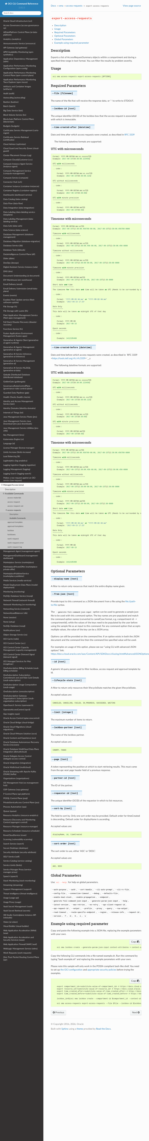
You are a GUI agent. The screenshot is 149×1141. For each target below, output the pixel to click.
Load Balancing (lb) (11, 456)
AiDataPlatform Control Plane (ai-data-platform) (20, 33)
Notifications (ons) (11, 630)
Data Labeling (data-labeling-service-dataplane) (19, 213)
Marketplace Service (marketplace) (18, 562)
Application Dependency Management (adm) (20, 60)
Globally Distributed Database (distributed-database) (16, 376)
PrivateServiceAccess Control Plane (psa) (21, 802)
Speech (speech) (10, 876)
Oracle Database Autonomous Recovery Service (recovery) (21, 743)
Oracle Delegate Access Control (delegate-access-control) (17, 757)
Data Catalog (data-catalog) (15, 199)
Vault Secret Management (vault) (17, 906)
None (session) (9, 617)
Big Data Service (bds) (13, 111)
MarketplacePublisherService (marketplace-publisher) (16, 575)
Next (136, 1012)
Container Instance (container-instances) (21, 186)
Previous (58, 1012)
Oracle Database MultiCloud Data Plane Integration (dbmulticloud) (21, 750)
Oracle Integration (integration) (17, 763)
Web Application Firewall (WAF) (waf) (20, 944)
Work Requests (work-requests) (17, 953)
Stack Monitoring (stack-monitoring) (19, 881)
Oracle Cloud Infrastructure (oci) (17, 21)
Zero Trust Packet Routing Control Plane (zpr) (21, 958)
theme (80, 1029)
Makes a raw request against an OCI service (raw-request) (19, 479)
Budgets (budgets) (11, 126)
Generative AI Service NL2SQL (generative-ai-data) (16, 369)
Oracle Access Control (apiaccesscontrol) (21, 718)
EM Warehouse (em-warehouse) (17, 280)
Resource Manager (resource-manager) (20, 826)
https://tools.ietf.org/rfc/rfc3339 (68, 358)
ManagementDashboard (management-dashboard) (20, 557)
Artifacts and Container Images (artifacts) (17, 87)
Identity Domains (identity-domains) (19, 408)
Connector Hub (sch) (12, 182)
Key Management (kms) (13, 435)
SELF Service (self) (11, 857)
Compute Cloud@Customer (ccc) (18, 160)
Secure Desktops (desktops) (15, 848)
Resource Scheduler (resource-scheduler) (21, 831)
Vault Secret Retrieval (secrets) (16, 911)
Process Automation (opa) (14, 807)
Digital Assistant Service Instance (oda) (20, 267)
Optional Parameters (64, 36)
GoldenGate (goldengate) (14, 382)
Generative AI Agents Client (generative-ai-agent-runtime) (21, 341)
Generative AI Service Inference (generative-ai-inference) (17, 355)
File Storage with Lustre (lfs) (15, 311)
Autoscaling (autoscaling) (14, 98)
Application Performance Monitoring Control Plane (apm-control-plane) (19, 74)
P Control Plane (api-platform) (16, 794)
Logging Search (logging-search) (17, 474)
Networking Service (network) (16, 609)
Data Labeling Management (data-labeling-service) (18, 220)
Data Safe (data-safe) (12, 226)
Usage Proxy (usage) (12, 902)
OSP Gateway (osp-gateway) (16, 790)
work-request (13, 539)
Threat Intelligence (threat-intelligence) (20, 894)
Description (10, 489)
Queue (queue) (9, 811)
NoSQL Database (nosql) (14, 626)
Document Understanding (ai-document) (21, 276)
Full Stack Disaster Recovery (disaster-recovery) (20, 323)
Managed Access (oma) (12, 485)
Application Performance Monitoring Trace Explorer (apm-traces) (19, 81)
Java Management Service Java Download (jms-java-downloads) (17, 422)
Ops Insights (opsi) (11, 714)
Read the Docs (103, 1029)
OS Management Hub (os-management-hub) (21, 784)
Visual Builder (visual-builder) (16, 926)
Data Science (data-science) (15, 230)
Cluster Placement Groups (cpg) (17, 155)
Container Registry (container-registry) (20, 190)
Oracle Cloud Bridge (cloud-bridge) (18, 722)
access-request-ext (15, 506)
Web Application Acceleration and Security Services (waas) (18, 938)
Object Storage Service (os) (15, 635)
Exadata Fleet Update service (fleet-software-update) (19, 301)
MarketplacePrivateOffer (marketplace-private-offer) (20, 568)
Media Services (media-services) (17, 580)
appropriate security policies (101, 970)
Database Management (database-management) (18, 235)
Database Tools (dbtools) (14, 250)
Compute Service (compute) (15, 178)
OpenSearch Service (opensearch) (18, 705)
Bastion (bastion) (10, 102)
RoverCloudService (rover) (14, 835)
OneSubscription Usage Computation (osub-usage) (20, 686)
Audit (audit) (8, 93)
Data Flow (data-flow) (13, 203)
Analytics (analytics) (12, 39)
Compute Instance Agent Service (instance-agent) (17, 165)
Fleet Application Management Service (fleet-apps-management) (20, 316)
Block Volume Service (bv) (14, 115)
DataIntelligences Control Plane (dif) (19, 254)
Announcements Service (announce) (19, 43)
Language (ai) (9, 443)
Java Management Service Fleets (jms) (20, 417)
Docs (53, 6)
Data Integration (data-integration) (18, 208)
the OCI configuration (71, 970)
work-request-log (15, 547)
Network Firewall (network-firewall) (19, 600)
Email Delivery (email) (12, 284)
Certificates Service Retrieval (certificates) (16, 138)
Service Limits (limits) (12, 865)
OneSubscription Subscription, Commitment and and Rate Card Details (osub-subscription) (21, 677)
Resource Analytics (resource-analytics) (20, 815)
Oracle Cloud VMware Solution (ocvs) (20, 734)
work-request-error (16, 543)
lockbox (11, 531)
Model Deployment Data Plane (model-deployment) (20, 586)
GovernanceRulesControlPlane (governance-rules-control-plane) (17, 387)
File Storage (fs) (10, 307)
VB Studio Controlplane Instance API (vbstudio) (19, 916)
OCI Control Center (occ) (14, 643)
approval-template (15, 522)
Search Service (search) (13, 844)
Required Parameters (64, 32)
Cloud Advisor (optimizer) (14, 144)
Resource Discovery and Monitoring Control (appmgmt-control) (19, 821)
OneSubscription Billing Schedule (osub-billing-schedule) (21, 669)
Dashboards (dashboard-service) (17, 195)
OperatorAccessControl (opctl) (16, 710)
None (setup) (9, 622)
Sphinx (64, 1029)
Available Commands (13, 493)
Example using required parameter (71, 43)
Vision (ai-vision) (10, 922)
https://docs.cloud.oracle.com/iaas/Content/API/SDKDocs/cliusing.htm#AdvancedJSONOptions (100, 654)
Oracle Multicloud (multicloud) (17, 767)
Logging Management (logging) (16, 469)
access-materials (14, 498)
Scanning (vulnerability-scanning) (17, 839)
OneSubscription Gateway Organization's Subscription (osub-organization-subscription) (18, 698)
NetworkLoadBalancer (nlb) (15, 613)
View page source (132, 6)
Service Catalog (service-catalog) (17, 861)
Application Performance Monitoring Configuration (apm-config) (19, 67)
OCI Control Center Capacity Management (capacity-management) (19, 648)
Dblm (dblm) (8, 258)
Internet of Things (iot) (13, 413)
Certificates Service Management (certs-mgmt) (21, 131)
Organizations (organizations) (16, 778)
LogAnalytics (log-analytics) (15, 461)
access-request (14, 502)
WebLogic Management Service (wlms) (20, 949)
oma (61, 6)
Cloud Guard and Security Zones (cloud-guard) (21, 149)
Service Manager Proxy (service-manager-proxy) (17, 870)
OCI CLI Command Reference (22, 4)
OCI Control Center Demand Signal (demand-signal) (19, 655)
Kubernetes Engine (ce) (13, 439)
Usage (57, 29)
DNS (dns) (8, 271)
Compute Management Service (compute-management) (17, 172)
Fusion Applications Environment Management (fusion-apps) (18, 334)
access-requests (13, 510)
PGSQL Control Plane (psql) (15, 798)
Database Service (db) (13, 246)
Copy (135, 942)
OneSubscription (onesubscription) (18, 691)
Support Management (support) (17, 889)
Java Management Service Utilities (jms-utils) (21, 429)
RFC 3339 (129, 135)
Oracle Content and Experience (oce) (19, 738)
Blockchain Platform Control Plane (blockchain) (18, 120)
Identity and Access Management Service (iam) (18, 402)
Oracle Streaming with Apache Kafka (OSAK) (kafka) (19, 773)
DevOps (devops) (11, 263)
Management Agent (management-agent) (21, 551)
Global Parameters (63, 39)
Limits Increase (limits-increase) (17, 452)
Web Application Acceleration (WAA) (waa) (19, 931)
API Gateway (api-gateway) (15, 48)
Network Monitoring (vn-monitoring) (19, 605)
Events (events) (10, 295)
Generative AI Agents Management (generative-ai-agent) (18, 348)
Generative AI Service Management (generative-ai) (19, 362)
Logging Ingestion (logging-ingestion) (19, 465)
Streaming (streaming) (13, 885)
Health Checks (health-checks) (16, 397)
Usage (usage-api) (11, 898)
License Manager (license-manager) (18, 448)
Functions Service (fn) (13, 329)
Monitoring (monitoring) (14, 592)
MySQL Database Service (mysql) (18, 596)
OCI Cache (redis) (11, 639)
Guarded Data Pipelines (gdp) (16, 393)
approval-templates (15, 526)
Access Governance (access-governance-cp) (21, 26)
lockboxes (12, 535)
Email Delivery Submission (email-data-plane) (20, 290)
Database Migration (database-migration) (21, 241)
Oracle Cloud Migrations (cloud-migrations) (17, 728)
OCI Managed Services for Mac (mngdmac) (17, 662)
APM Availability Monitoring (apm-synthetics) (18, 53)
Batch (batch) (9, 106)
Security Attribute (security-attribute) (19, 852)
